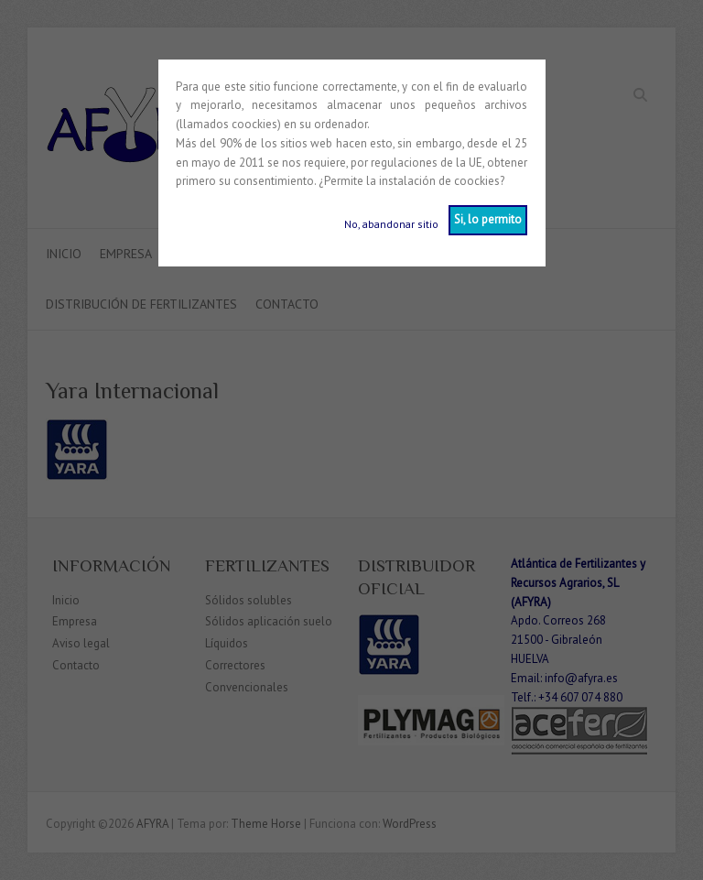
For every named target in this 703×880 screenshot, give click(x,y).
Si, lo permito (488, 219)
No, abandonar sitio (391, 224)
